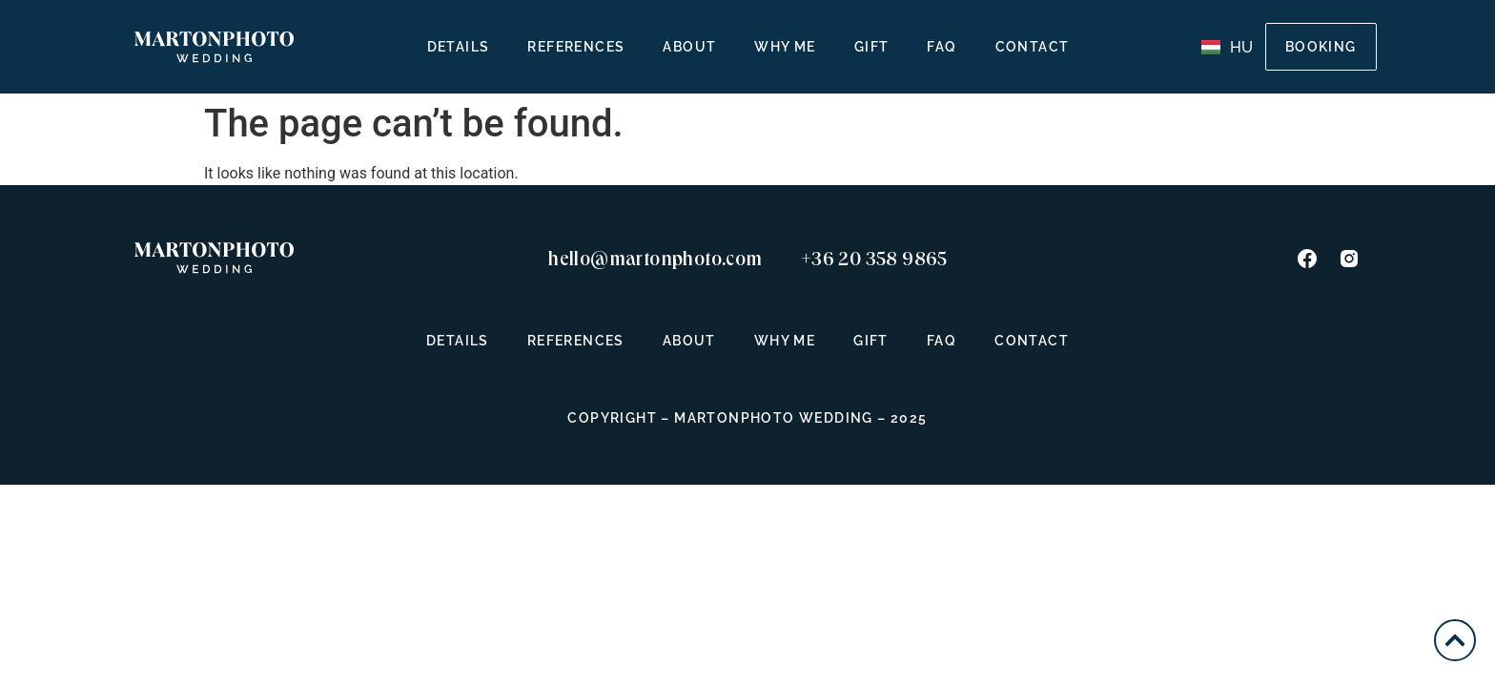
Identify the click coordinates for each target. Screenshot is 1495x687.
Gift (872, 46)
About (689, 46)
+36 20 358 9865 (874, 258)
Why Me (784, 46)
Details (458, 46)
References (576, 46)
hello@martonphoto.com (655, 258)
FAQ (941, 46)
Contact (1032, 46)
